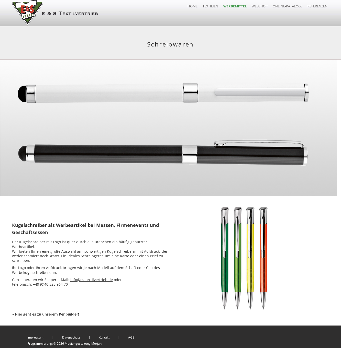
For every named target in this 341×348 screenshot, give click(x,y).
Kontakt (104, 336)
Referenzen (317, 6)
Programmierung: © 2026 (64, 342)
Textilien (210, 6)
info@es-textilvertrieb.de (91, 278)
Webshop (260, 6)
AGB (131, 336)
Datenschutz (71, 336)
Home (192, 6)
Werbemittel (235, 6)
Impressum (35, 336)
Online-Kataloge (287, 6)
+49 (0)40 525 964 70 (50, 283)
